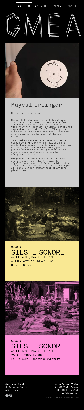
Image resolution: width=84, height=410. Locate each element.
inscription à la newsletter (62, 397)
